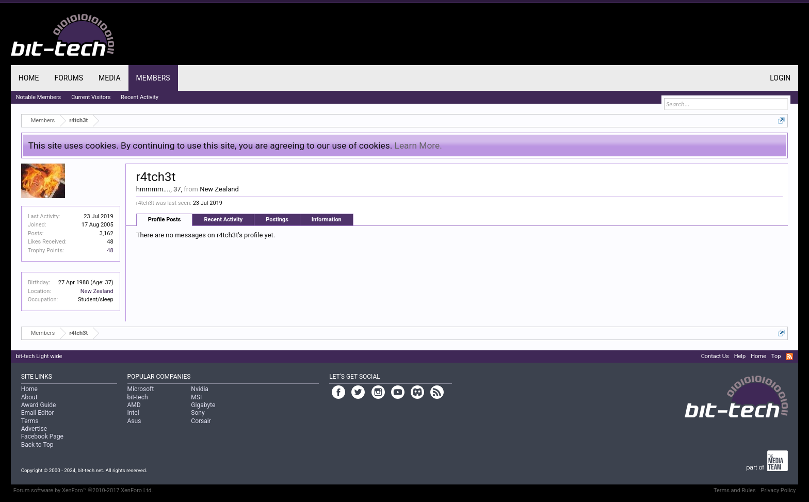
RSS (789, 356)
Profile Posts (164, 219)
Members (153, 78)
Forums (68, 78)
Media (109, 78)
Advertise (34, 428)
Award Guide (38, 405)
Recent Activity (223, 219)
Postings (277, 219)
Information (327, 219)
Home (29, 78)
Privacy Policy (778, 490)
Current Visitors (90, 97)
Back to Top (37, 444)
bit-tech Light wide (39, 356)
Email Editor (37, 412)
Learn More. (418, 145)
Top (776, 356)
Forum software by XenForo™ (83, 490)
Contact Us (715, 356)
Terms (30, 421)
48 (110, 250)
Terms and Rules (735, 490)
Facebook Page (42, 436)
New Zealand (97, 291)
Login (780, 78)
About (29, 397)
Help (740, 356)
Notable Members (38, 97)
